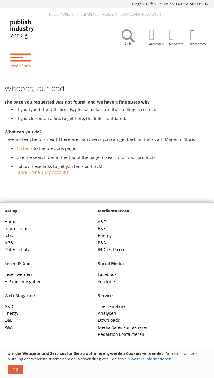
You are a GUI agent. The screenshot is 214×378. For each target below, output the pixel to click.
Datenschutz (17, 249)
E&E (102, 228)
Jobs (9, 235)
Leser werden (18, 274)
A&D (102, 221)
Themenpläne (87, 14)
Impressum (16, 228)
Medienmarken (61, 14)
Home (10, 221)
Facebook (107, 274)
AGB (9, 242)
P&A (102, 242)
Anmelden (156, 44)
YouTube (106, 281)
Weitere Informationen (151, 359)
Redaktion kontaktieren (121, 334)
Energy (105, 235)
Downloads (109, 320)
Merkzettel (177, 44)
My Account (56, 172)
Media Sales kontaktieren (123, 327)
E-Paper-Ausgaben (23, 281)
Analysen (109, 14)
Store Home (28, 172)
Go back (24, 148)
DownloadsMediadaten (141, 14)
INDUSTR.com (111, 249)
